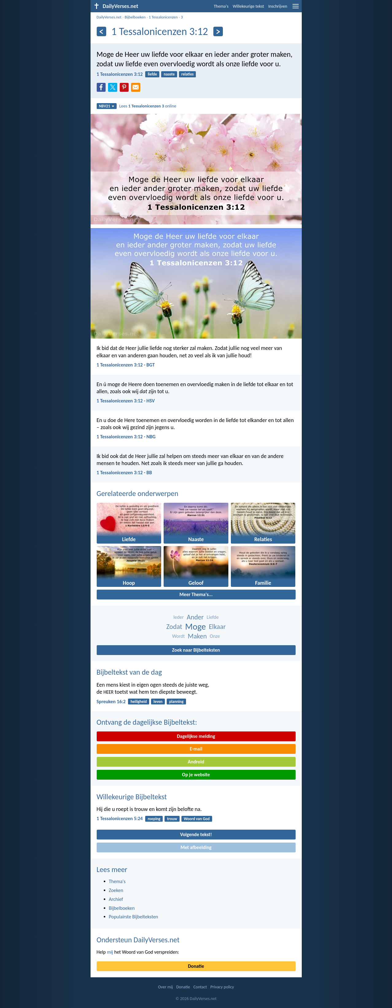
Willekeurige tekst (248, 6)
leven (157, 701)
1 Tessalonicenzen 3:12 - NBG (126, 437)
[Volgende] (218, 31)
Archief (116, 899)
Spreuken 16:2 (111, 701)
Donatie (196, 966)
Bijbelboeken (135, 17)
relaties (187, 74)
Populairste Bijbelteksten (133, 917)
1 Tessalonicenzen (163, 17)
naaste (169, 74)
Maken (197, 636)
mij (110, 952)
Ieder (178, 617)
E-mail (196, 749)
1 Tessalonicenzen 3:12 (120, 74)
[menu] (295, 8)
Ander (195, 617)
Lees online (147, 106)
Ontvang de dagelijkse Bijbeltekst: (147, 722)
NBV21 (106, 106)
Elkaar (217, 626)
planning (176, 701)
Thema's (221, 6)
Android (196, 762)
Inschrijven (277, 6)
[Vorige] (101, 31)
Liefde (213, 617)
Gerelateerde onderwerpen (137, 493)
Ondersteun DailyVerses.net (138, 939)
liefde (152, 74)
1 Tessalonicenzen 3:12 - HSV (126, 401)
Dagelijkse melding (196, 736)
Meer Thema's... (196, 594)
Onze (215, 636)
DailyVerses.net (109, 17)
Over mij (165, 987)
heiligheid (138, 701)
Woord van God (197, 818)
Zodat (174, 626)
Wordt (178, 636)
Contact (200, 987)
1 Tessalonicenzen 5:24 (120, 818)
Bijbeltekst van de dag (129, 672)
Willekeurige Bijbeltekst (132, 796)
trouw (172, 818)
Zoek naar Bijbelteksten (196, 650)
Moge (195, 626)
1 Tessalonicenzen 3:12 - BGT (126, 365)
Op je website (196, 774)
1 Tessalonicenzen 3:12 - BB (124, 472)
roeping (154, 818)
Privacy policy (222, 987)
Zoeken (116, 890)
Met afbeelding (196, 847)
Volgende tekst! (196, 834)
